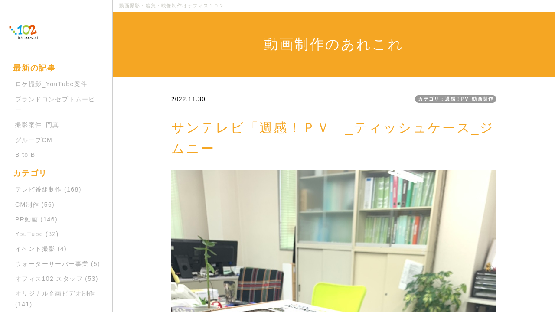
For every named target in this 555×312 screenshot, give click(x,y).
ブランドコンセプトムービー (55, 105)
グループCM (33, 139)
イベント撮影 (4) (41, 248)
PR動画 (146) (36, 219)
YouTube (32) (37, 234)
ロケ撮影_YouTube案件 (51, 84)
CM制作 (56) (35, 204)
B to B (25, 154)
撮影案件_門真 (37, 124)
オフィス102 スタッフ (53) (56, 278)
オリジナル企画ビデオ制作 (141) (55, 299)
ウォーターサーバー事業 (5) (57, 263)
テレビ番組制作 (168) (48, 189)
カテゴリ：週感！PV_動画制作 (455, 98)
